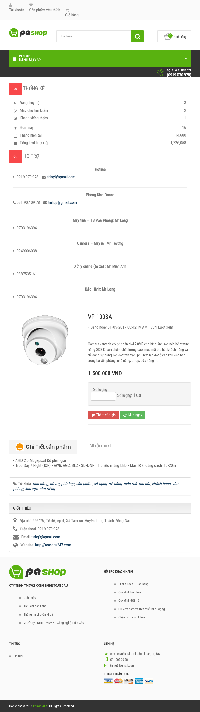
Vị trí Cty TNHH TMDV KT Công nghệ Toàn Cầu (54, 623)
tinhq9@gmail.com (61, 177)
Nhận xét (98, 445)
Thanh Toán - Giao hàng (133, 584)
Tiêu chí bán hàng (35, 606)
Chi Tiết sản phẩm (43, 447)
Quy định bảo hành (130, 592)
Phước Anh (40, 706)
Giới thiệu (30, 598)
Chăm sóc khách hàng (132, 617)
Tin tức (18, 656)
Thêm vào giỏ (103, 415)
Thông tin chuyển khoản (39, 614)
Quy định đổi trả (128, 600)
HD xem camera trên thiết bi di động (141, 609)
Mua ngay (132, 415)
